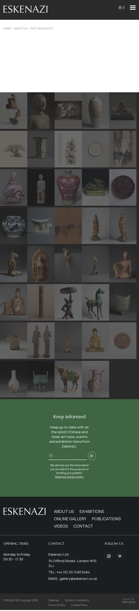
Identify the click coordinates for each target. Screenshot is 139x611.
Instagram (109, 556)
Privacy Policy (56, 605)
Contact (83, 526)
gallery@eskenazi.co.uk (78, 578)
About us (20, 28)
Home (7, 28)
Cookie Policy (79, 605)
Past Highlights (41, 28)
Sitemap (53, 600)
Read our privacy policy (69, 477)
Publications (106, 518)
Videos (61, 526)
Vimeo (120, 556)
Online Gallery (70, 518)
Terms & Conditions (76, 600)
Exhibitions (91, 511)
